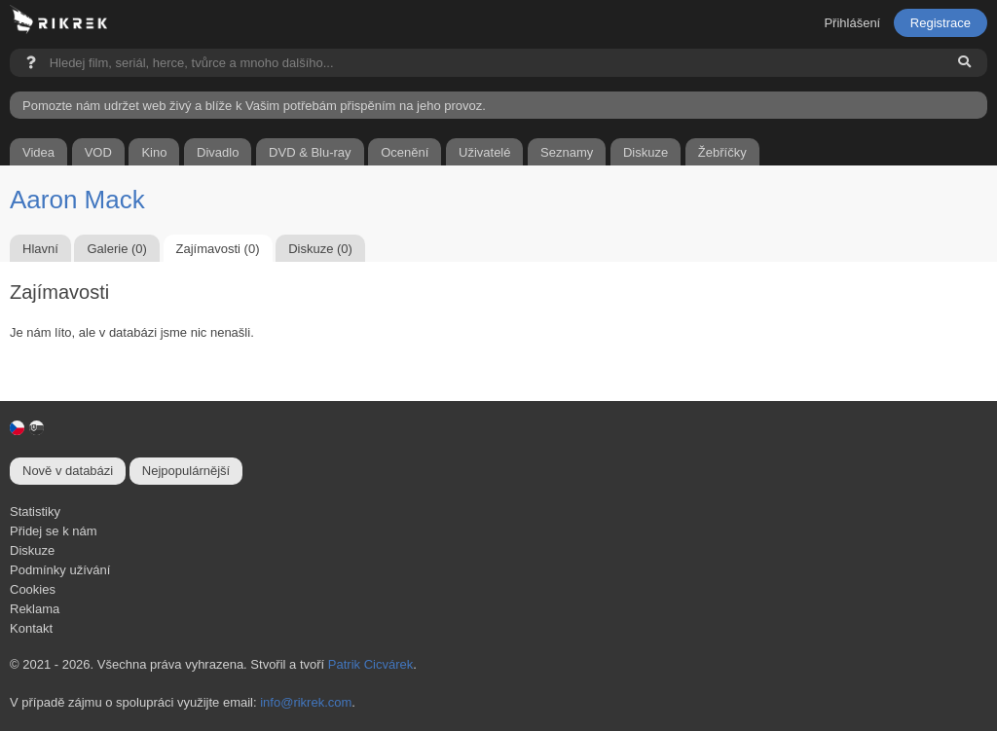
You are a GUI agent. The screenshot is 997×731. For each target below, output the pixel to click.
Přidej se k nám (53, 531)
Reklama (34, 609)
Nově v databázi (67, 470)
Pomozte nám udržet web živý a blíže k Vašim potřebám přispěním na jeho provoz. (254, 105)
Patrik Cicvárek (370, 664)
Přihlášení (852, 23)
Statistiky (35, 511)
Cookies (32, 589)
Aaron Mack (77, 199)
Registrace (940, 23)
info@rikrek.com (305, 702)
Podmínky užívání (60, 570)
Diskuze (32, 550)
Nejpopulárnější (186, 470)
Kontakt (31, 628)
